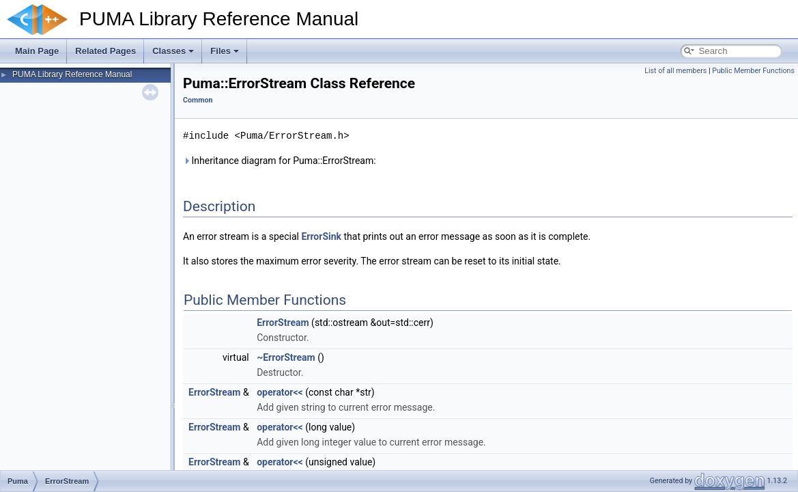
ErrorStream (283, 322)
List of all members (675, 70)
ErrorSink (321, 236)
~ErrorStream (286, 357)
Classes (173, 51)
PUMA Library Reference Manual (72, 74)
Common (197, 100)
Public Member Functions (753, 70)
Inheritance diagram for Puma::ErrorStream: (279, 160)
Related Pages (105, 51)
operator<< (280, 392)
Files (224, 51)
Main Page (37, 51)
